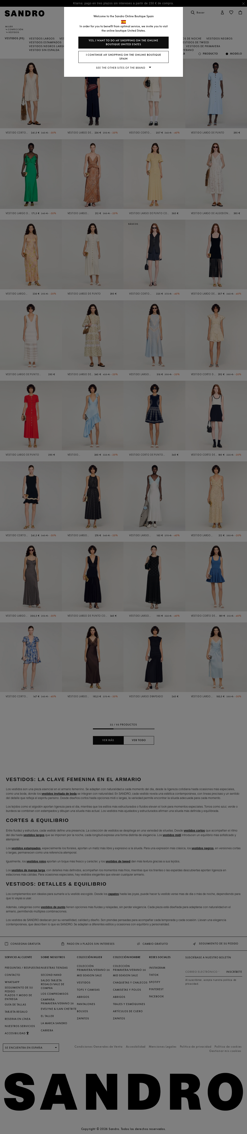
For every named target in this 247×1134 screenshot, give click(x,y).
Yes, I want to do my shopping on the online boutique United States (123, 42)
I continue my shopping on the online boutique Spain (123, 56)
